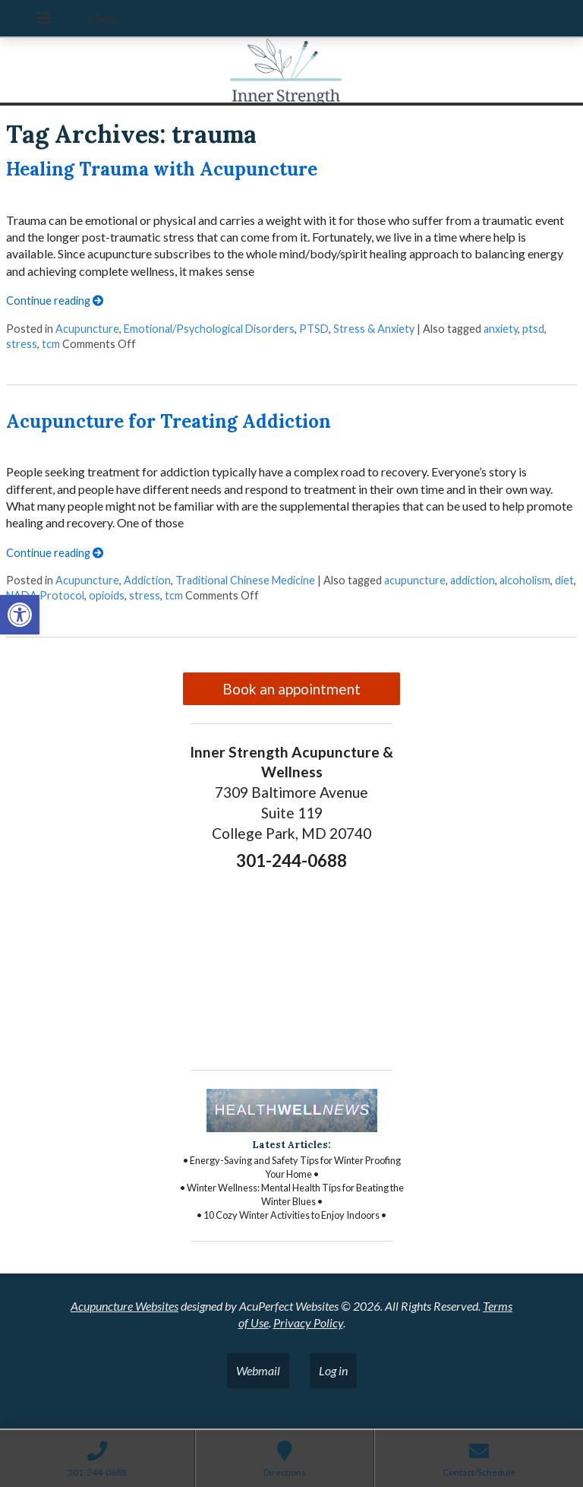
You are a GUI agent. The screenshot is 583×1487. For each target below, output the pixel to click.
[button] (19, 614)
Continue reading (54, 300)
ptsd (533, 328)
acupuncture (415, 580)
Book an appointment (291, 689)
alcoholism (524, 580)
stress (21, 343)
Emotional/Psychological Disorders (209, 328)
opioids (106, 595)
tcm (51, 343)
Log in (333, 1370)
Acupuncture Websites (124, 1306)
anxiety (501, 328)
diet (564, 580)
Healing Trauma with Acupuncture (161, 169)
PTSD (314, 328)
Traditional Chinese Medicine (245, 580)
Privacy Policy (308, 1322)
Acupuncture (87, 328)
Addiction (147, 580)
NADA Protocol (45, 595)
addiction (472, 580)
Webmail (258, 1370)
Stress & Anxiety (373, 328)
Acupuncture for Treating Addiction (168, 421)
